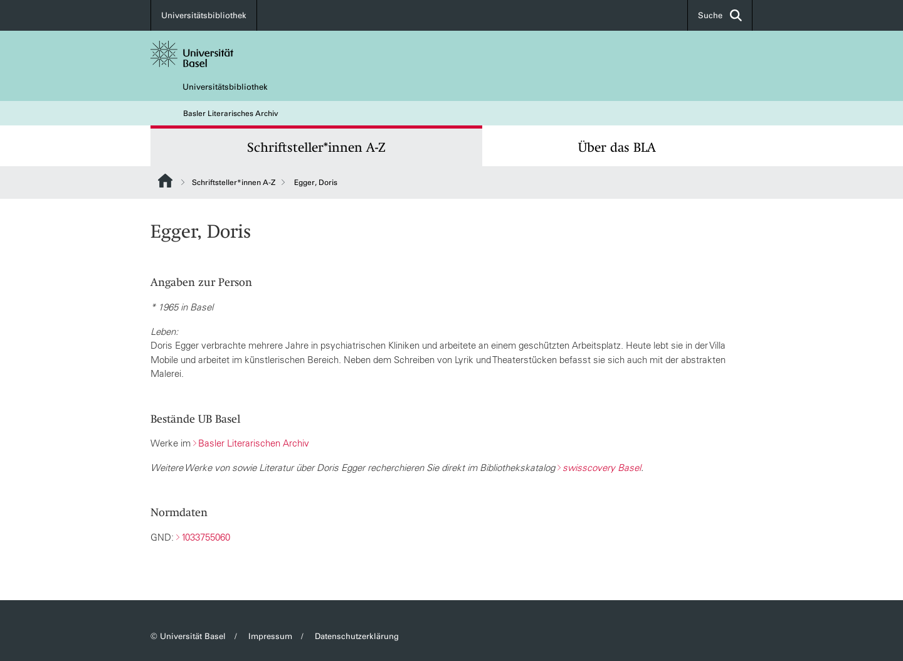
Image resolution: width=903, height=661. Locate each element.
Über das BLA (617, 147)
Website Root (165, 181)
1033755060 (205, 537)
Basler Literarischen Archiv (253, 443)
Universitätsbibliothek (203, 15)
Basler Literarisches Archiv (230, 113)
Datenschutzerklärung (357, 636)
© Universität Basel (188, 636)
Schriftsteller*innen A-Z (316, 147)
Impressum (270, 636)
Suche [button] (720, 15)
